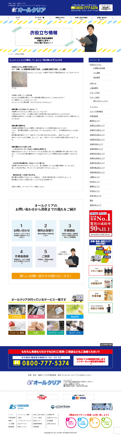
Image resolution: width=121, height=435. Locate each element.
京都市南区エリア (96, 149)
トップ (10, 54)
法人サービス (22, 423)
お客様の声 (50, 414)
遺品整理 (11, 427)
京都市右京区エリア (97, 154)
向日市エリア (95, 182)
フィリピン (94, 107)
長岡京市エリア (95, 205)
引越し (20, 417)
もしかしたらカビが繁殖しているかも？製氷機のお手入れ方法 (35, 60)
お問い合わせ (51, 423)
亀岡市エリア (95, 121)
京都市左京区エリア (97, 163)
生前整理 (96, 77)
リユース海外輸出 (96, 111)
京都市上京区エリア (97, 125)
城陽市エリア (95, 186)
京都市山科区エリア (97, 158)
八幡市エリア (95, 177)
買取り (10, 420)
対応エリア (36, 420)
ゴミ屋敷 (96, 73)
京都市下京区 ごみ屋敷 (39, 69)
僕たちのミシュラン (100, 101)
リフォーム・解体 (24, 414)
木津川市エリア (95, 196)
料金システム (22, 427)
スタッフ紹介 (95, 97)
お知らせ (93, 83)
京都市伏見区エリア (97, 139)
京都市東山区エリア (97, 168)
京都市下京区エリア (30, 67)
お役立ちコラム (17, 67)
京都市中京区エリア (97, 135)
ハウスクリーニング (24, 420)
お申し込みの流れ (39, 414)
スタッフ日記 (95, 93)
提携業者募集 (37, 423)
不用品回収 (94, 116)
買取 (91, 200)
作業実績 (36, 427)
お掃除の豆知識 (99, 68)
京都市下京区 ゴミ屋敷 (57, 69)
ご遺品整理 (94, 88)
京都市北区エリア (96, 144)
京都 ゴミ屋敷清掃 (23, 69)
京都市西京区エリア (97, 172)
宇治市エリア (95, 191)
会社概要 (50, 420)
